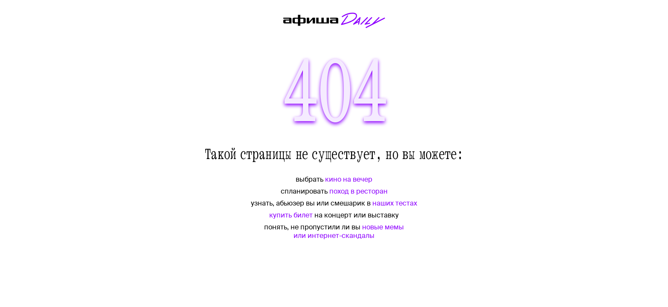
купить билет (291, 215)
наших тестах (394, 203)
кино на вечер (348, 179)
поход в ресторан (358, 191)
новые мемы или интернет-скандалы (349, 231)
